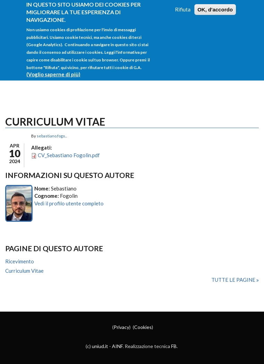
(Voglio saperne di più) (53, 68)
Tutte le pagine (233, 280)
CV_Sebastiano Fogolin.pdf (69, 155)
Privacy (121, 327)
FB (174, 346)
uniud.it (100, 346)
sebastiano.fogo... (52, 136)
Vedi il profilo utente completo (69, 203)
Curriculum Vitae (24, 271)
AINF (117, 346)
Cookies (143, 327)
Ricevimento (19, 261)
